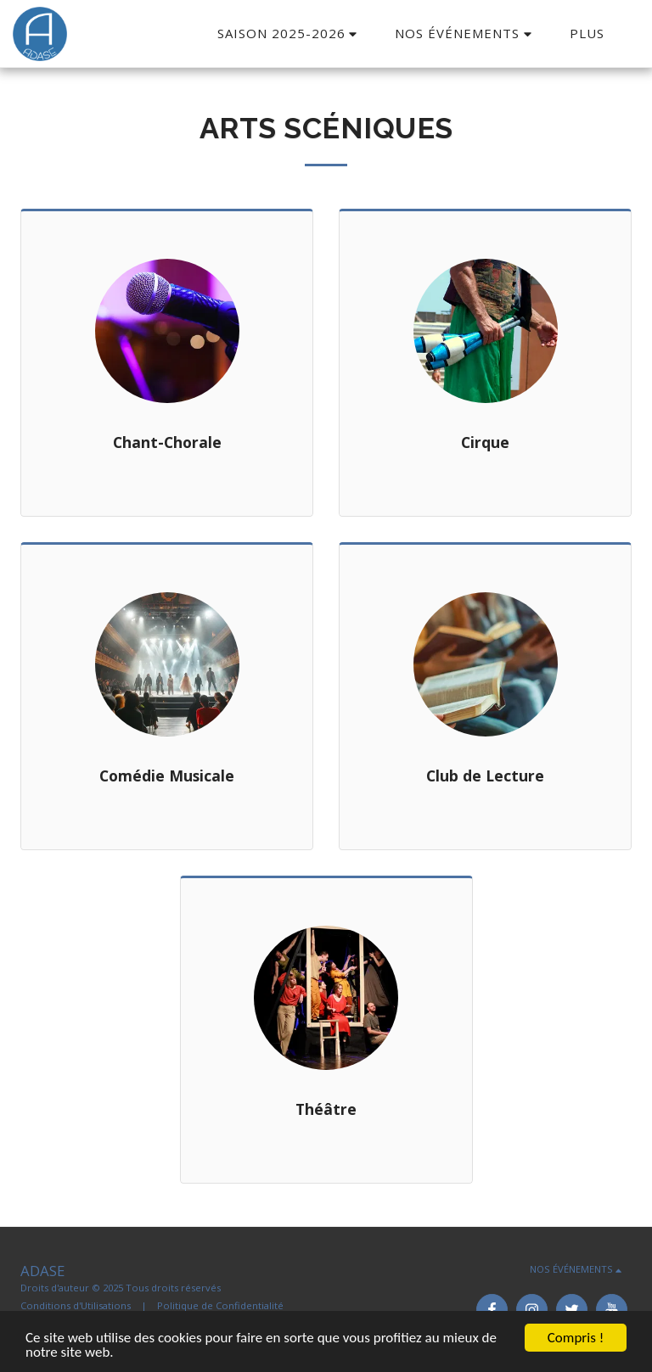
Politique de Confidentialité (220, 1305)
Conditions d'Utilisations (75, 1305)
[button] (290, 34)
